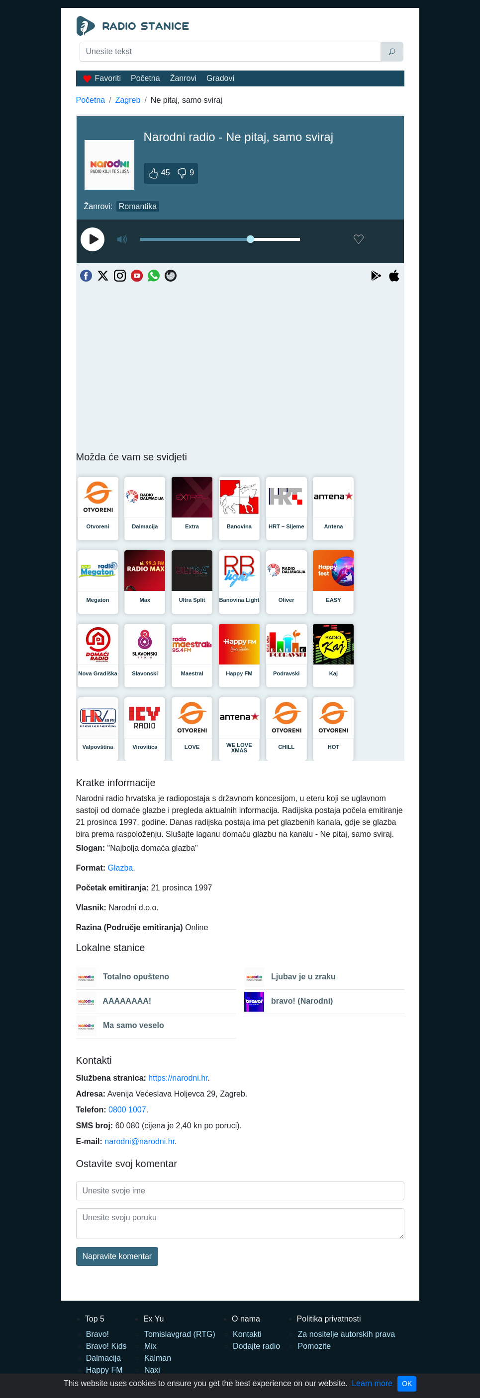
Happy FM (104, 1370)
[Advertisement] (240, 87)
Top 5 (94, 1319)
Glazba (120, 868)
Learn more (372, 1383)
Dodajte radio (256, 1346)
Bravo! (97, 1334)
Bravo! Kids (106, 1346)
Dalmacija (103, 1358)
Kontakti (247, 1334)
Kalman (157, 1358)
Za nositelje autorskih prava (346, 1334)
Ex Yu (153, 1319)
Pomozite (314, 1346)
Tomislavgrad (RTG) (179, 1334)
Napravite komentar (117, 1256)
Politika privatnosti (329, 1319)
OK (407, 1384)
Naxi (152, 1370)
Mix (150, 1346)
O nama (246, 1319)
